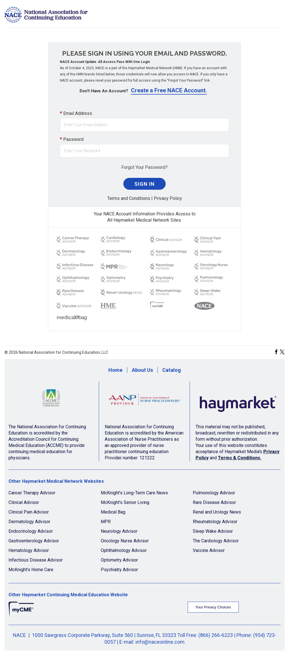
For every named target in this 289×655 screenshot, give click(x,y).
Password (72, 139)
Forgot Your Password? (144, 167)
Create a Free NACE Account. (169, 90)
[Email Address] (144, 125)
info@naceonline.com (160, 642)
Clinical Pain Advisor (28, 512)
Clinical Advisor (23, 502)
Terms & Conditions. (239, 457)
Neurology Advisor (119, 531)
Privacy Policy (168, 198)
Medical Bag (113, 512)
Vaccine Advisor (209, 550)
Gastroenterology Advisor (33, 540)
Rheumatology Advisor (215, 521)
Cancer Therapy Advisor (31, 492)
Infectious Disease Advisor (35, 560)
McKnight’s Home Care (30, 569)
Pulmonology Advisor (214, 492)
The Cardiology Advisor (216, 540)
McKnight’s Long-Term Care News (134, 492)
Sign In (144, 184)
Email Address (76, 113)
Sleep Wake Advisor (213, 531)
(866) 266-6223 (215, 635)
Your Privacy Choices (213, 607)
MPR (106, 521)
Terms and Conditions (128, 198)
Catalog (171, 370)
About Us (142, 370)
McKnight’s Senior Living (125, 502)
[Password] (144, 151)
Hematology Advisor (28, 550)
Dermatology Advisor (29, 521)
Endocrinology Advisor (30, 531)
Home (115, 370)
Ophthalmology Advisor (124, 550)
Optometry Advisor (119, 560)
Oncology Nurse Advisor (125, 540)
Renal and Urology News (217, 512)
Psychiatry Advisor (119, 569)
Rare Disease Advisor (214, 502)
